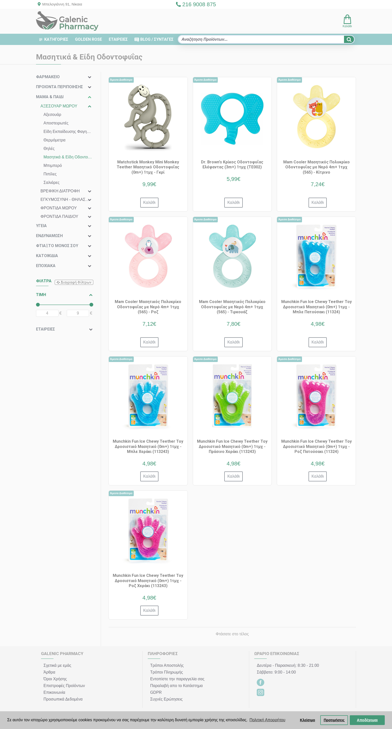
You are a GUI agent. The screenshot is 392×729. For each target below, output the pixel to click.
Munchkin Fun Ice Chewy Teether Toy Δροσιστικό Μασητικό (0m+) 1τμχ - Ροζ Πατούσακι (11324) (316, 446)
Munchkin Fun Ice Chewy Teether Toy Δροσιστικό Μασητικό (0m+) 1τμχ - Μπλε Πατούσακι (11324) (316, 307)
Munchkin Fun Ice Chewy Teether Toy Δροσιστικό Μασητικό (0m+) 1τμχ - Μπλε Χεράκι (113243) (148, 446)
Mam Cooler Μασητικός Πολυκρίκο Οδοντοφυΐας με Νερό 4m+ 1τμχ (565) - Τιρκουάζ (232, 307)
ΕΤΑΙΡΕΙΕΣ (45, 329)
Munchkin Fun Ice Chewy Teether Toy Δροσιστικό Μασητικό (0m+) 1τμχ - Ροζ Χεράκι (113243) (148, 580)
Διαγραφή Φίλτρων (76, 282)
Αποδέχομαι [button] (367, 720)
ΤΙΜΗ (41, 294)
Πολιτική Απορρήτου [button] (267, 720)
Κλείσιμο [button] (307, 720)
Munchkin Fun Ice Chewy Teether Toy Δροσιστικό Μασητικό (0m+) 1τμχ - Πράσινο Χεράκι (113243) (232, 446)
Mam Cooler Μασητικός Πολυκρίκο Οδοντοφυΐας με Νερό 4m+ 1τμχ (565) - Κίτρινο (316, 167)
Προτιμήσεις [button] (334, 720)
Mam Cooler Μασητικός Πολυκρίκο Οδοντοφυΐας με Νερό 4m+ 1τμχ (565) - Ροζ (148, 307)
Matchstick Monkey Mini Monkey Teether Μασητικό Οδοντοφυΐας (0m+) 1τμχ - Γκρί (148, 167)
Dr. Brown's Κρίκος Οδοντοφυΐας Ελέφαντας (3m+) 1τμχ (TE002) (232, 165)
